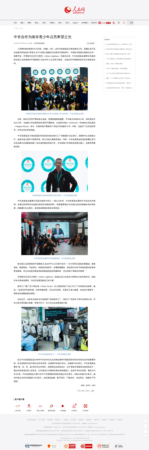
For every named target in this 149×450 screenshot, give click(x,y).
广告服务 (65, 419)
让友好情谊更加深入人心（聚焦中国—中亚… (119, 44)
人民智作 (85, 407)
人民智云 (74, 407)
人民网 (16, 28)
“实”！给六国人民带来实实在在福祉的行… (118, 73)
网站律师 (104, 419)
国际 (21, 28)
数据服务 (89, 419)
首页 (15, 23)
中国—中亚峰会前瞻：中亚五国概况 (117, 68)
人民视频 (62, 407)
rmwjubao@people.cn (100, 427)
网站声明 (96, 419)
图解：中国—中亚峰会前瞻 (114, 63)
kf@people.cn (57, 427)
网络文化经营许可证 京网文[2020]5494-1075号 (60, 434)
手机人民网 (40, 407)
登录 (131, 23)
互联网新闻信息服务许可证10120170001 (47, 431)
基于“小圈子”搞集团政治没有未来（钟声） (118, 54)
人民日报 (17, 407)
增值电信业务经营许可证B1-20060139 (72, 431)
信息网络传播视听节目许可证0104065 (35, 434)
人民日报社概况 (31, 419)
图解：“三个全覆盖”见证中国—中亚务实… (118, 78)
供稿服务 (81, 419)
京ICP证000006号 (102, 434)
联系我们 (120, 419)
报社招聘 (50, 419)
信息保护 (112, 419)
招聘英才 (57, 419)
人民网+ (29, 407)
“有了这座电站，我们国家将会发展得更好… (119, 59)
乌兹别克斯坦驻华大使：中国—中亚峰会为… (120, 88)
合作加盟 (73, 419)
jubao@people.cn (93, 423)
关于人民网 (41, 419)
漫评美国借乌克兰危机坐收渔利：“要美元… (119, 83)
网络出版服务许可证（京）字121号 (85, 434)
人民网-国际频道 (39, 43)
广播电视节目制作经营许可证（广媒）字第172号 (98, 431)
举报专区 (94, 23)
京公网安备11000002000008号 (116, 434)
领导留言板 (51, 407)
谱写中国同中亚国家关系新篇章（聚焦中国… (119, 49)
